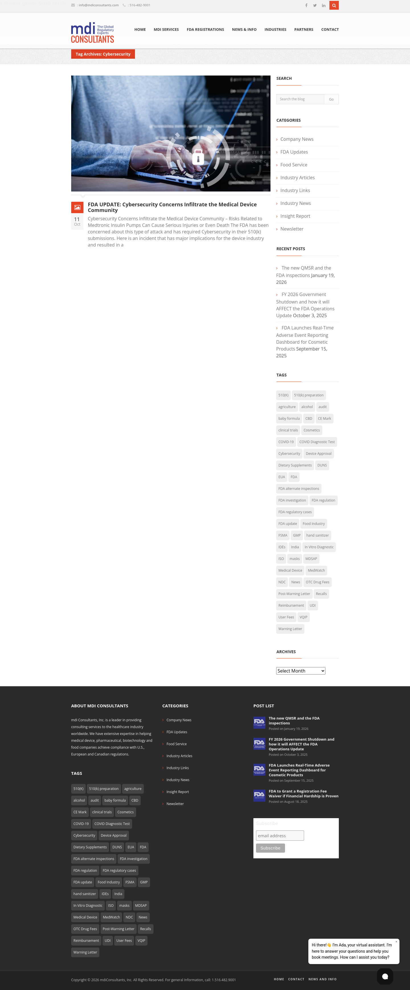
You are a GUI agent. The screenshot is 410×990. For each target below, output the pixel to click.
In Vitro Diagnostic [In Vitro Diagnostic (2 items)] (319, 547)
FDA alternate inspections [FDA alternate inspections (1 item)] (298, 488)
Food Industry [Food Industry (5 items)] (314, 523)
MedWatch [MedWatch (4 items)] (316, 570)
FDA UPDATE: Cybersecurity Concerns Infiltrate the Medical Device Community (172, 207)
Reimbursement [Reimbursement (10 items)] (291, 605)
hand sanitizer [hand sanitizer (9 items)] (317, 535)
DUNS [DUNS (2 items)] (322, 465)
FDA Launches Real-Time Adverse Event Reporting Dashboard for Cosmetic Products (299, 770)
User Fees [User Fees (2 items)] (286, 617)
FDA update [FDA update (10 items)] (287, 523)
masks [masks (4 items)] (295, 558)
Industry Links (295, 190)
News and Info (322, 979)
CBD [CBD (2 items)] (309, 418)
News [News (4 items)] (295, 582)
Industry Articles (297, 177)
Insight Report (295, 216)
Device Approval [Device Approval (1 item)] (318, 453)
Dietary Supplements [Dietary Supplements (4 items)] (295, 465)
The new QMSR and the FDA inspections (294, 721)
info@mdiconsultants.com (99, 5)
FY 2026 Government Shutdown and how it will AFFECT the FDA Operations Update (302, 744)
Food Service (293, 165)
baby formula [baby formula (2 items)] (289, 418)
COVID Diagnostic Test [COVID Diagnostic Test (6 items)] (317, 441)
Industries (275, 29)
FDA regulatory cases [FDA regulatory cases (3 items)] (295, 512)
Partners (303, 29)
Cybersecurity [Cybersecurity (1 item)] (289, 453)
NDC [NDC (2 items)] (282, 582)
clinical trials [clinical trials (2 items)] (288, 430)
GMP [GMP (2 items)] (297, 535)
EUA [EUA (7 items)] (281, 476)
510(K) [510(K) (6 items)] (283, 395)
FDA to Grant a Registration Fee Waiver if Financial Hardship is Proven (304, 793)
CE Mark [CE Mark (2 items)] (324, 418)
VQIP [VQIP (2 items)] (304, 617)
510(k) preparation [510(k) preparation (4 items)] (309, 395)
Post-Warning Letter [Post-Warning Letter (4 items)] (294, 593)
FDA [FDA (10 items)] (294, 476)
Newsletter (292, 229)
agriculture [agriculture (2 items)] (287, 406)
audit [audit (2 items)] (323, 406)
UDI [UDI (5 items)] (313, 605)
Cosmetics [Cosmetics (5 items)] (312, 430)
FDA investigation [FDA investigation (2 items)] (292, 500)
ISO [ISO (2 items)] (281, 558)
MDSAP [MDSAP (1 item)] (311, 558)
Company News (296, 139)
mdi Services (166, 29)
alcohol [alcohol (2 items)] (307, 406)
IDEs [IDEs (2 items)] (281, 547)
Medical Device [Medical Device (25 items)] (290, 570)
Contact (330, 29)
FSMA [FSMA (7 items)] (282, 535)
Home (140, 29)
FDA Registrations (205, 29)
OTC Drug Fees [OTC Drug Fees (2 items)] (317, 582)
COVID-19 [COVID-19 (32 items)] (286, 441)
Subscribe (267, 823)
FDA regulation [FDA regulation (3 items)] (323, 500)
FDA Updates (294, 152)
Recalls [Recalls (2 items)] (321, 593)
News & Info (244, 29)
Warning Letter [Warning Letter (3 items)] (290, 628)
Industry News (295, 203)
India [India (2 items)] (295, 547)
